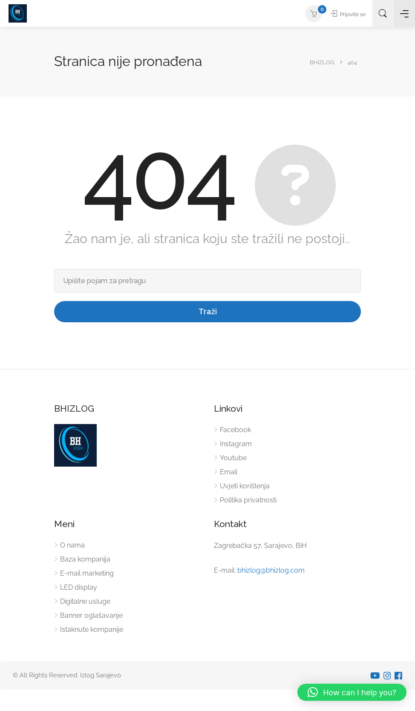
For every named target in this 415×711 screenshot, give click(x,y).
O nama (72, 545)
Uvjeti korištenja (245, 486)
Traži (208, 311)
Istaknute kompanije (91, 629)
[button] (351, 692)
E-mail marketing (87, 573)
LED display (78, 587)
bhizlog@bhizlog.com (271, 570)
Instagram (236, 444)
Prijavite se (343, 14)
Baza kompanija (85, 559)
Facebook (235, 430)
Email (228, 472)
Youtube (233, 458)
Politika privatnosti (248, 500)
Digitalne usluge (85, 601)
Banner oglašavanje (91, 615)
